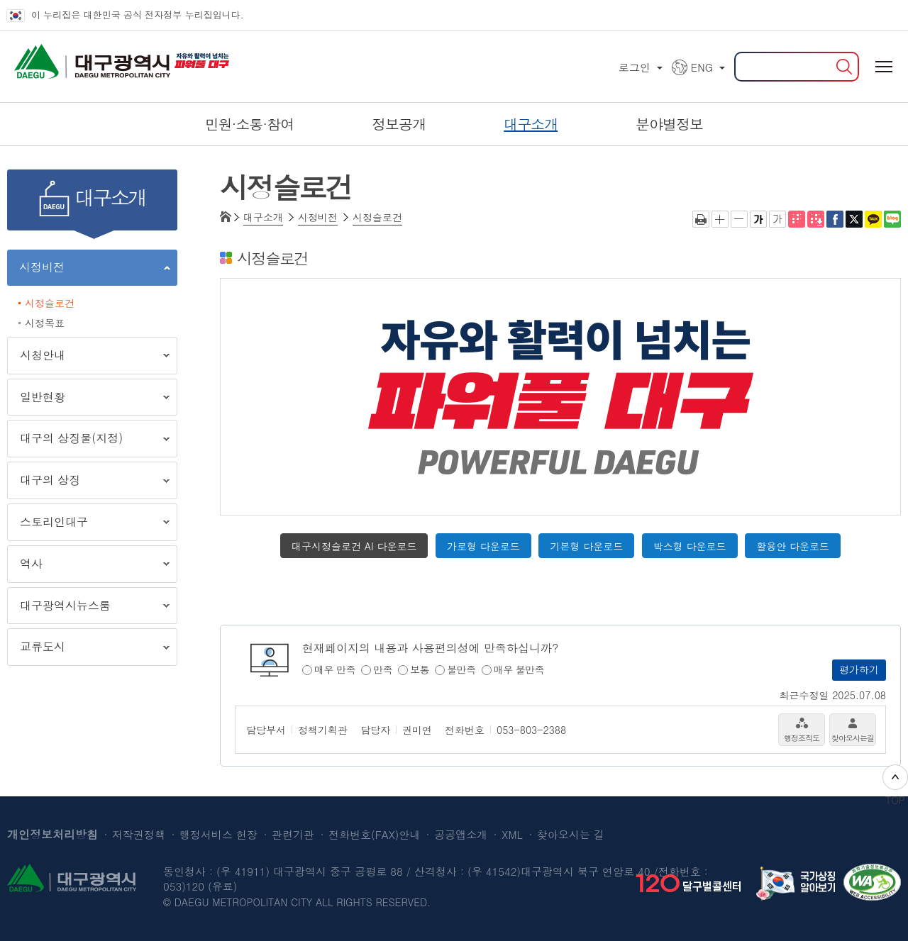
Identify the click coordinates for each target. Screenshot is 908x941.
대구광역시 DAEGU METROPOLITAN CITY (64, 57)
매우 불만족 (519, 669)
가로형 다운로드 (483, 546)
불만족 (461, 669)
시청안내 (88, 358)
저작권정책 (138, 834)
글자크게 (720, 219)
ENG (702, 67)
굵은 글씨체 (758, 219)
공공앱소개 (460, 834)
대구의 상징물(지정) (88, 441)
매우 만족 (334, 669)
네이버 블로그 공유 (892, 219)
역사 (88, 566)
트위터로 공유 (854, 219)
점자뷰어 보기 (796, 219)
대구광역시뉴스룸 (88, 608)
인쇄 (700, 219)
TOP (895, 785)
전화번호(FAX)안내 (374, 834)
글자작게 (739, 219)
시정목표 (45, 323)
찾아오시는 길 (570, 834)
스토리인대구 (88, 524)
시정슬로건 (49, 303)
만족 (382, 669)
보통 (419, 669)
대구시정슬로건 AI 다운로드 (354, 546)
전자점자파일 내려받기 (815, 219)
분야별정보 (669, 123)
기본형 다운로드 (586, 546)
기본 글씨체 (777, 219)
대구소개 (263, 217)
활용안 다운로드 (792, 546)
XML (512, 834)
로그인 (634, 67)
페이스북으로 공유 (834, 219)
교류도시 (88, 649)
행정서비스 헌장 (218, 834)
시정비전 (88, 270)
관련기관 (293, 834)
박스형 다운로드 (689, 546)
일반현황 (88, 400)
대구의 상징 (88, 483)
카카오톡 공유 (873, 219)
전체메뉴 (883, 66)
